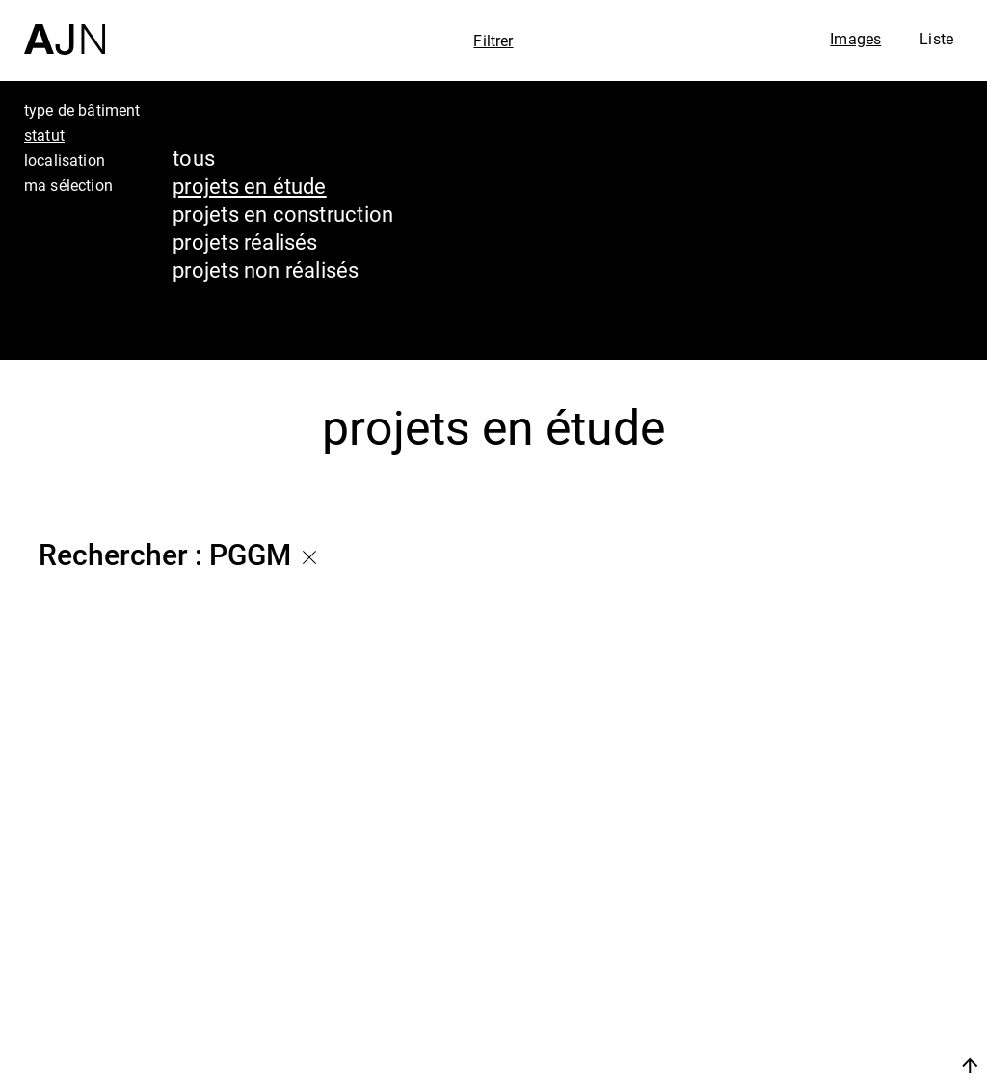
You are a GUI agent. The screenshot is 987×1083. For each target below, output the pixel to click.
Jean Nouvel (822, 907)
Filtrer (493, 40)
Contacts (800, 1017)
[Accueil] (64, 27)
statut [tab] (44, 135)
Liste (936, 38)
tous (194, 158)
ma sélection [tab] (68, 185)
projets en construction (283, 214)
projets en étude (250, 186)
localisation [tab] (64, 160)
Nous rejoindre (787, 1065)
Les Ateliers (818, 944)
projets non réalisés (266, 270)
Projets (788, 980)
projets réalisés (245, 242)
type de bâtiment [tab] (82, 110)
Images (855, 38)
